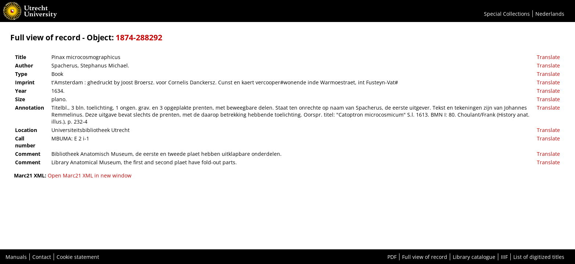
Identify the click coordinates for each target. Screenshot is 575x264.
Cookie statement (78, 256)
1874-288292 (139, 37)
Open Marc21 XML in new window (89, 175)
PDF (392, 256)
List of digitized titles (538, 256)
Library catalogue (474, 256)
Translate (548, 57)
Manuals (16, 256)
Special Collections (507, 13)
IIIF (504, 256)
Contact (41, 256)
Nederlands (549, 13)
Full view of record (424, 256)
